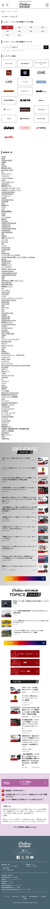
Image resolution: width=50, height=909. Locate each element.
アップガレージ (5, 196)
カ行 (19, 27)
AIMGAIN (4, 315)
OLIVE (3, 436)
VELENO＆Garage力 (7, 271)
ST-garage (4, 330)
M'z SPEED (4, 367)
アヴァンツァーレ (6, 174)
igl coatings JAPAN (7, 170)
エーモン (3, 296)
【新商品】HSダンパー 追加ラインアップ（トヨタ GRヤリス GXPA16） (19, 537)
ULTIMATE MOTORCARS (8, 223)
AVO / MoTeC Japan (7, 313)
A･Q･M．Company (7, 178)
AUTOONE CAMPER (7, 416)
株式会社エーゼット (7, 286)
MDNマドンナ (5, 371)
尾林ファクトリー (6, 434)
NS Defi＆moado (6, 341)
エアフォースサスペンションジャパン (12, 298)
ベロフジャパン (5, 470)
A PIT (3, 209)
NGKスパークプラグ (7, 345)
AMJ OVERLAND (6, 282)
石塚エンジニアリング (7, 238)
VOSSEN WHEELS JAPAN (9, 273)
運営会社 (24, 896)
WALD (3, 251)
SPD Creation (5, 332)
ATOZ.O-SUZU (5, 292)
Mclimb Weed (5, 359)
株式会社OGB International (9, 395)
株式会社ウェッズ (6, 265)
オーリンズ (4, 418)
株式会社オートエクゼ (7, 404)
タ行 (42, 27)
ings (2, 244)
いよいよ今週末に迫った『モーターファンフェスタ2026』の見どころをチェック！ (30, 621)
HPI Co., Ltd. (5, 307)
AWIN (3, 277)
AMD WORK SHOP (7, 284)
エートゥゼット (5, 290)
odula (3, 399)
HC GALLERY (5, 304)
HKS (2, 337)
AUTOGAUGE (5, 407)
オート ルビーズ (6, 414)
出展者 (25, 898)
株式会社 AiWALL (6, 168)
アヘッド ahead (5, 217)
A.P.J (2, 311)
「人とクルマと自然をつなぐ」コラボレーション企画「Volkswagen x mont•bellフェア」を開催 (28, 631)
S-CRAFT (4, 326)
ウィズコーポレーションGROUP (10, 255)
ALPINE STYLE (5, 225)
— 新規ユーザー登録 (31, 866)
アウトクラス (5, 176)
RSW (2, 164)
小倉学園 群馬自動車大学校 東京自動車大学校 (15, 428)
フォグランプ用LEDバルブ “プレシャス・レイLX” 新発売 (18, 468)
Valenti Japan (5, 253)
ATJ (2, 288)
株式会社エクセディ (7, 322)
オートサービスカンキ (7, 408)
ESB (2, 234)
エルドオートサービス (7, 375)
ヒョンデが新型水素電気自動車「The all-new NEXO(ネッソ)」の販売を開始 (30, 612)
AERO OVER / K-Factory (8, 300)
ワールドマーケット (6, 550)
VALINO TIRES (5, 248)
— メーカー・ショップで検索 (9, 866)
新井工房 (3, 219)
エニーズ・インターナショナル (10, 339)
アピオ (3, 207)
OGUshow (4, 424)
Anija (3, 203)
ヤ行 (42, 31)
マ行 (31, 31)
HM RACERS (5, 302)
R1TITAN (4, 166)
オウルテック (5, 422)
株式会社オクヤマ (6, 426)
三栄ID (5, 815)
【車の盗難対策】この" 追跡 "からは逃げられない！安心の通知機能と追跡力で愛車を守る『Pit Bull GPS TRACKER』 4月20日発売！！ (19, 509)
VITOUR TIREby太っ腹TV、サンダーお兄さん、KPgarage (18, 257)
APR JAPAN (5, 294)
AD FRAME (4, 201)
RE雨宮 (3, 162)
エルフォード (5, 381)
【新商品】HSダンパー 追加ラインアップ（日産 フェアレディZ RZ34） (19, 518)
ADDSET (4, 198)
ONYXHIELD (5, 433)
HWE (2, 306)
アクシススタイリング (7, 182)
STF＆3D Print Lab (6, 328)
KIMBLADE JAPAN (6, 560)
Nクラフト (4, 343)
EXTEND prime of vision (8, 320)
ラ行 (7, 35)
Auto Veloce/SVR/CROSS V (9, 403)
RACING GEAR (6, 520)
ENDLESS (4, 387)
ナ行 (7, 31)
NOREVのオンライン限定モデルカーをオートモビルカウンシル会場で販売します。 (19, 547)
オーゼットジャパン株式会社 (9, 397)
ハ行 (19, 31)
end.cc (3, 385)
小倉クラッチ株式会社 (7, 431)
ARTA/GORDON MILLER (8, 275)
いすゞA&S (4, 240)
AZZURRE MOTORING (8, 192)
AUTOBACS (5, 410)
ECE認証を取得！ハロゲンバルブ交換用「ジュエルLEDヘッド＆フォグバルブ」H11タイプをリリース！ (19, 488)
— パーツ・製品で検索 (7, 870)
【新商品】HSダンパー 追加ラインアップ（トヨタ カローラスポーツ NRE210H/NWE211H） (18, 528)
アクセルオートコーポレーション (10, 188)
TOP (2, 11)
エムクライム (5, 361)
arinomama (4, 221)
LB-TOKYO (4, 377)
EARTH (3, 156)
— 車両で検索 (5, 868)
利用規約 (43, 896)
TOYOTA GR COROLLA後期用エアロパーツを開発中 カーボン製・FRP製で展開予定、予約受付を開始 (19, 479)
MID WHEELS (5, 353)
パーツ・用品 (25, 671)
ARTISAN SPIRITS (6, 160)
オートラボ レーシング (8, 412)
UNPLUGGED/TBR (6, 232)
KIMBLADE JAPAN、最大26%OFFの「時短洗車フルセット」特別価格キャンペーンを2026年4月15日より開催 (18, 557)
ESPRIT (3, 335)
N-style (3, 347)
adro (2, 309)
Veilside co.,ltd (5, 263)
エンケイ (3, 383)
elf (2, 379)
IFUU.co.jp (4, 242)
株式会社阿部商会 (6, 211)
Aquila (3, 180)
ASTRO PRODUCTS (7, 194)
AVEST (3, 213)
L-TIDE (3, 373)
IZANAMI (4, 236)
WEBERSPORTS (6, 261)
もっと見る (10, 578)
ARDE (3, 158)
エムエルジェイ (5, 357)
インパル (3, 245)
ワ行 (19, 35)
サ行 (31, 27)
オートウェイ (5, 401)
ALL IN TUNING (6, 420)
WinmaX (3, 259)
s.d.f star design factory (8, 324)
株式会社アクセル (6, 186)
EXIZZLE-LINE (5, 316)
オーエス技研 (5, 391)
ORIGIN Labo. (5, 438)
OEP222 (3, 389)
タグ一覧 (6, 896)
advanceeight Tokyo (7, 200)
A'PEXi (3, 215)
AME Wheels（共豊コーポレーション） (12, 280)
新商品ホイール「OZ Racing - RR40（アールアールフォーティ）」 (19, 567)
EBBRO (3, 351)
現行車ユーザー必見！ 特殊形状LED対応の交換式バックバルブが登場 (30, 602)
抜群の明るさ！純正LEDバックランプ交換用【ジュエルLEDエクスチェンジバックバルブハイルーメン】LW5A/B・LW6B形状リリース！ (19, 499)
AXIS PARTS (5, 184)
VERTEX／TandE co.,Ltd (8, 269)
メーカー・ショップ (25, 654)
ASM (2, 278)
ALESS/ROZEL (5, 230)
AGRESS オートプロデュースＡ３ (11, 190)
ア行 (7, 27)
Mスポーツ (4, 369)
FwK (2, 349)
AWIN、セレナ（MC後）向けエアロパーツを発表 (16, 458)
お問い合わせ (15, 896)
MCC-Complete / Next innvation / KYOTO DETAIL (15, 365)
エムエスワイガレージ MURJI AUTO (12, 355)
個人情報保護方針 (33, 896)
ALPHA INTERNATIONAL (8, 228)
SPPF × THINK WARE (7, 333)
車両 (25, 662)
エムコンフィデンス (7, 363)
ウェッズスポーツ (6, 267)
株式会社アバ (5, 205)
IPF (2, 172)
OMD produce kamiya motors (10, 393)
